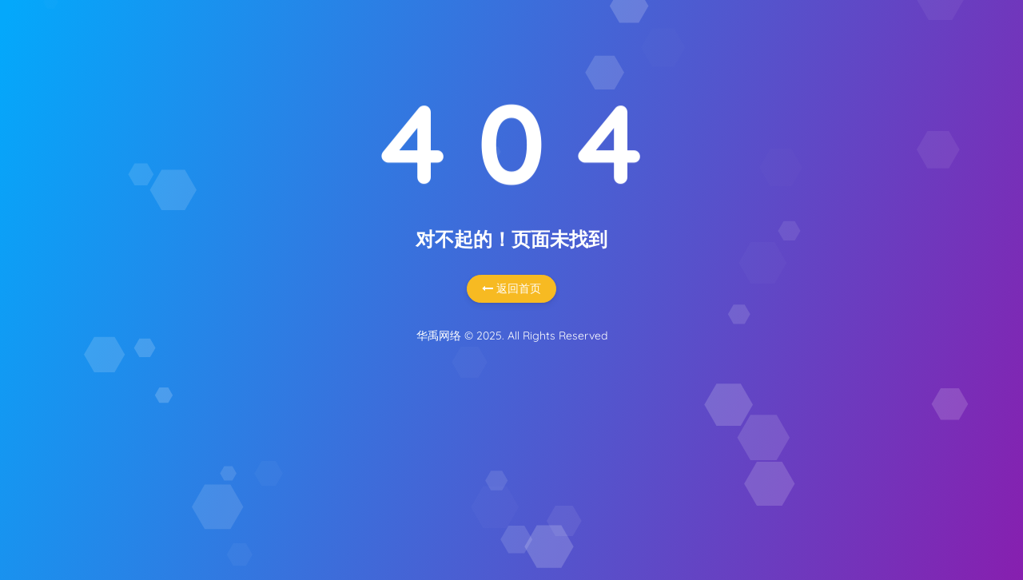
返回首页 (511, 288)
